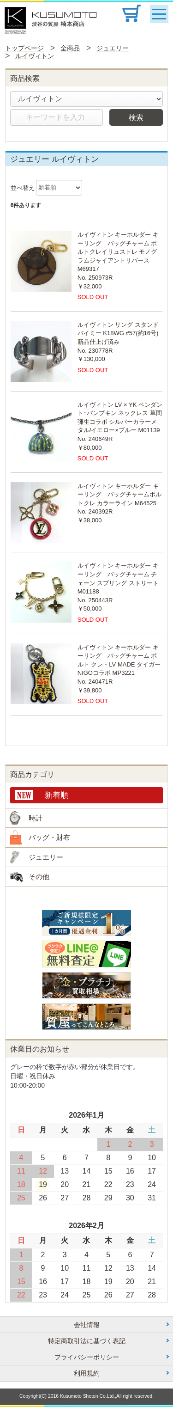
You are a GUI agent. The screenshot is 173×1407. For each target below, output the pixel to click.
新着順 (56, 795)
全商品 (70, 48)
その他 (39, 877)
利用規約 (87, 1373)
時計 (35, 818)
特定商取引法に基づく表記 (86, 1341)
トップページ (24, 48)
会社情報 (87, 1324)
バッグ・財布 (49, 837)
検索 (136, 117)
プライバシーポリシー (86, 1357)
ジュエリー (112, 48)
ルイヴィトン (34, 56)
